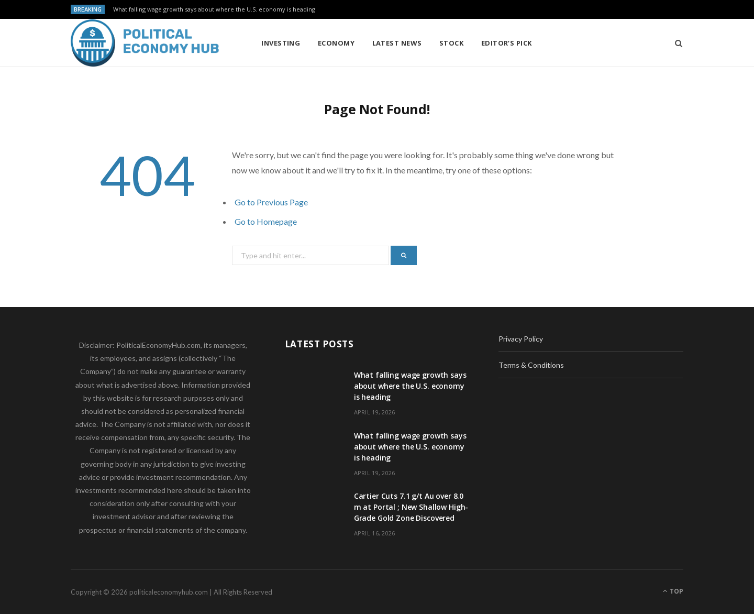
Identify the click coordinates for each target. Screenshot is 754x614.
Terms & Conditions (531, 364)
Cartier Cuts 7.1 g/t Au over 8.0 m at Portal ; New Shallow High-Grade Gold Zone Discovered (411, 507)
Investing (280, 43)
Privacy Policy (520, 338)
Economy (336, 43)
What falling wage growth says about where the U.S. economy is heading (214, 9)
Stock (451, 43)
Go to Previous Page (271, 202)
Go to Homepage (266, 221)
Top (673, 591)
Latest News (397, 43)
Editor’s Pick (506, 43)
